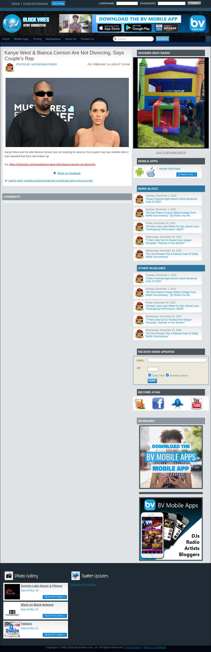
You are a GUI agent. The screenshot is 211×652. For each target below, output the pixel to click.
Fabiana (26, 623)
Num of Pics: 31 (29, 628)
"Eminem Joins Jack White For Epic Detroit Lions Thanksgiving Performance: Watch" (172, 228)
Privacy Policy (132, 647)
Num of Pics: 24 (29, 590)
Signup (16, 3)
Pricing (37, 38)
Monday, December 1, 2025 (161, 209)
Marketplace (53, 38)
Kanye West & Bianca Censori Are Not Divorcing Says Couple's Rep (51, 180)
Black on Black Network (37, 604)
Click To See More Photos (171, 153)
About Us (70, 38)
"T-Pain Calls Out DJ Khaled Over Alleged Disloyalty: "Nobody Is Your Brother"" (168, 242)
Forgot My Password (35, 3)
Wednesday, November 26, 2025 (163, 237)
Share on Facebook (69, 173)
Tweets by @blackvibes (83, 584)
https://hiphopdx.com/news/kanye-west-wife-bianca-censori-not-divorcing (52, 164)
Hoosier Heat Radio (170, 168)
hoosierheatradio (44, 64)
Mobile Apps (21, 38)
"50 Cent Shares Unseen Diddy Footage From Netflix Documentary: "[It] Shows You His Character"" (171, 215)
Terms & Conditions (154, 647)
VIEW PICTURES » (55, 597)
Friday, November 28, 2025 (160, 223)
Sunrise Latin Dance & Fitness (41, 586)
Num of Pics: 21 (29, 609)
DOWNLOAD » (187, 174)
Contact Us (87, 38)
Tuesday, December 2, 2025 (161, 195)
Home (6, 38)
